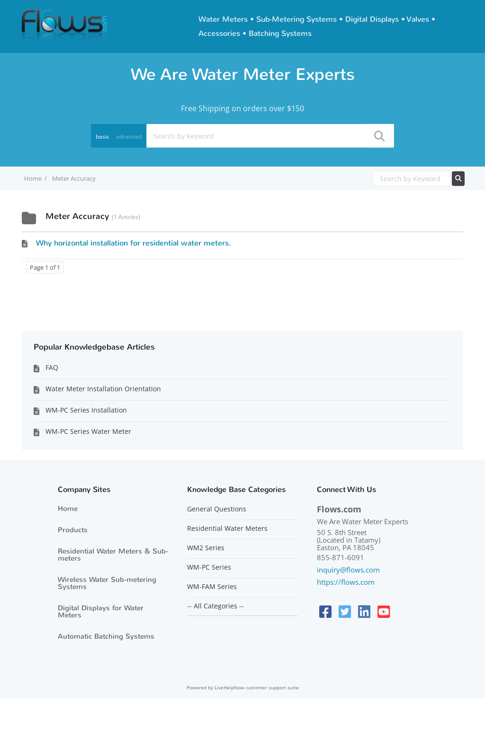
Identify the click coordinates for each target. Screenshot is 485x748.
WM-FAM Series (212, 586)
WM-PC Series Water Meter (88, 431)
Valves (418, 19)
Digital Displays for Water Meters (101, 611)
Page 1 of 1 (45, 267)
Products (73, 530)
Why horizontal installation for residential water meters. (133, 243)
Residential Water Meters (227, 528)
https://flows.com (346, 582)
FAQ (51, 367)
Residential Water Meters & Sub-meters (113, 554)
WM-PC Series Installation (86, 409)
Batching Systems (280, 33)
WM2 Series (206, 548)
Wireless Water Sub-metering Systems (107, 583)
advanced (129, 136)
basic (102, 136)
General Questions (216, 509)
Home (68, 508)
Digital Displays (372, 19)
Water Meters (223, 19)
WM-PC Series (209, 567)
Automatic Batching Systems (106, 636)
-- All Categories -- (215, 606)
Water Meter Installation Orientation (103, 388)
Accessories (219, 33)
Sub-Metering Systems (296, 19)
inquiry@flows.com (348, 569)
